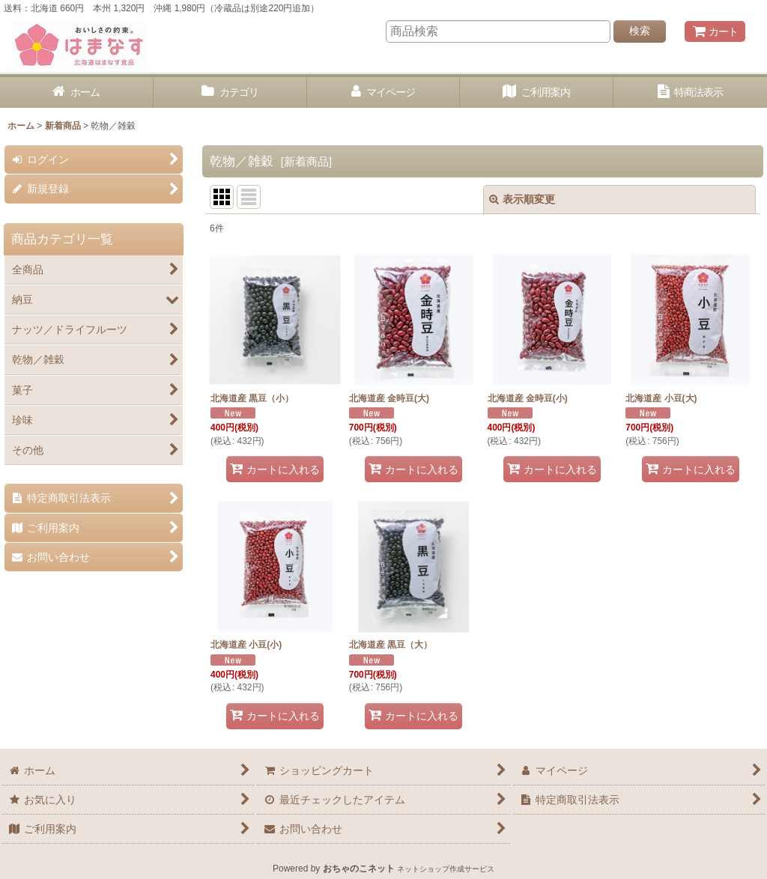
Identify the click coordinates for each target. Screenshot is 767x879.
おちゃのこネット (359, 868)
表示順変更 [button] (522, 199)
